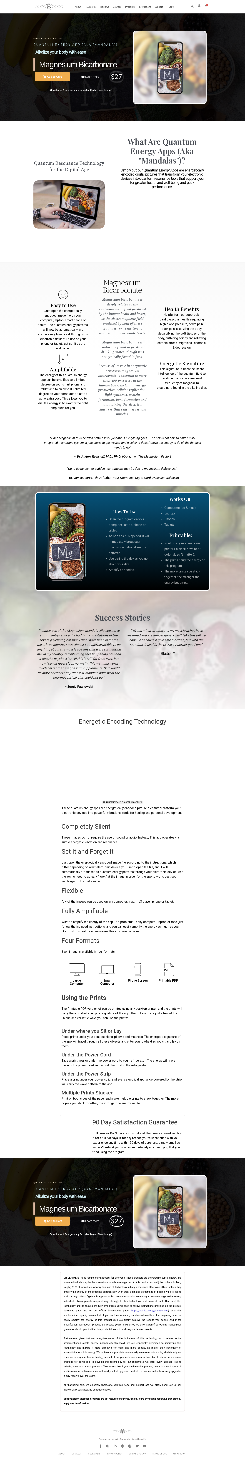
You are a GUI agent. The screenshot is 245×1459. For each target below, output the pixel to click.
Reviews (104, 6)
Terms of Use (159, 1454)
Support (160, 6)
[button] (192, 6)
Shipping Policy (137, 1454)
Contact (76, 1454)
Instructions (144, 6)
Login (171, 6)
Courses (117, 6)
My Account (180, 1454)
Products (130, 6)
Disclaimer (94, 1454)
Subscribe (92, 6)
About (79, 6)
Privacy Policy (114, 1454)
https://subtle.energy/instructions (149, 1310)
